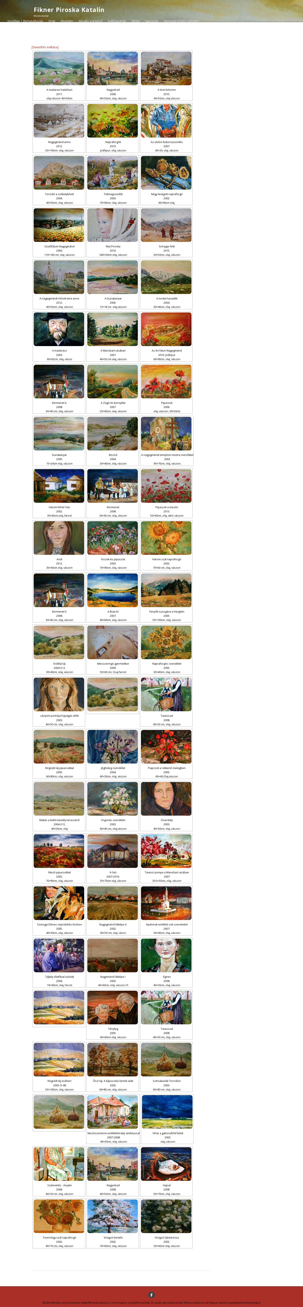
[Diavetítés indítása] (45, 47)
